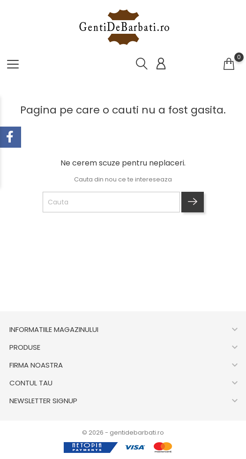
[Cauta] (111, 202)
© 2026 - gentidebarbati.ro (123, 432)
